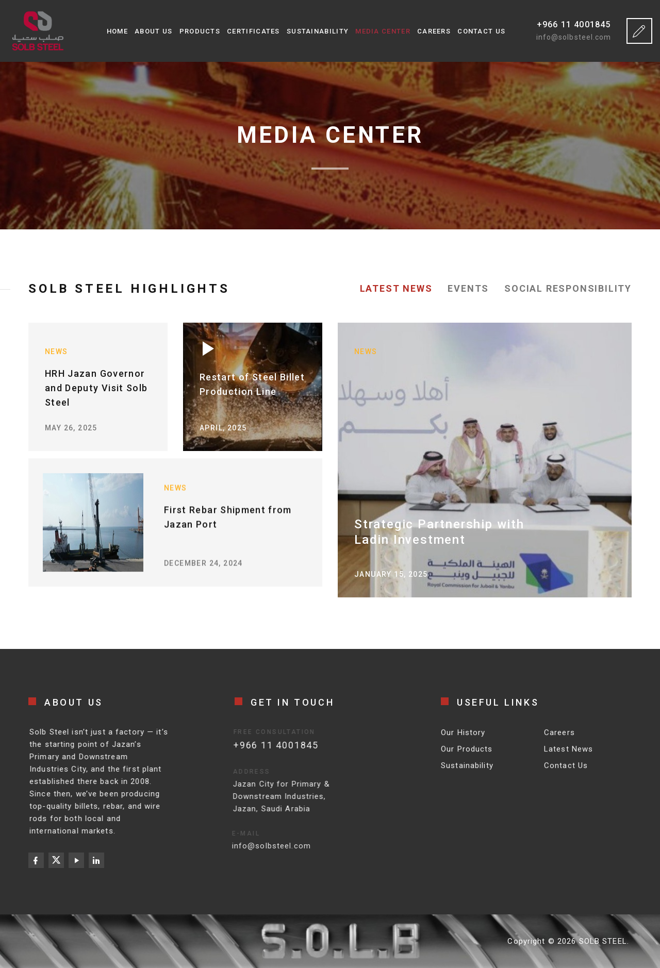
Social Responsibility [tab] (568, 288)
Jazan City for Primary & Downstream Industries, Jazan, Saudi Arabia (266, 796)
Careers (434, 31)
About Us (153, 31)
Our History (463, 739)
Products (199, 31)
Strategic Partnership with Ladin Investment (439, 532)
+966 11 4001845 (574, 24)
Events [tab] (468, 288)
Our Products (467, 755)
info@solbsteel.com (573, 37)
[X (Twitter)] (56, 860)
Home (117, 31)
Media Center (382, 31)
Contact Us (481, 31)
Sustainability (318, 31)
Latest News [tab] (396, 288)
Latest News (568, 755)
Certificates (253, 31)
